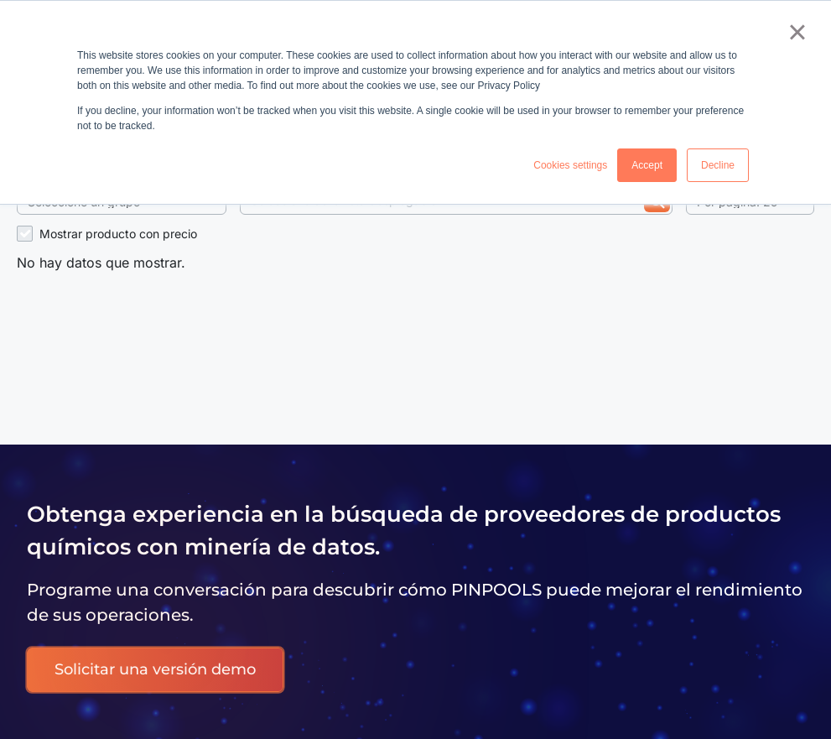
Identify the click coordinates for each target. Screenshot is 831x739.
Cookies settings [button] (570, 165)
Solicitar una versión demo (155, 669)
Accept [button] (646, 165)
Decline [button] (718, 165)
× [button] (797, 31)
